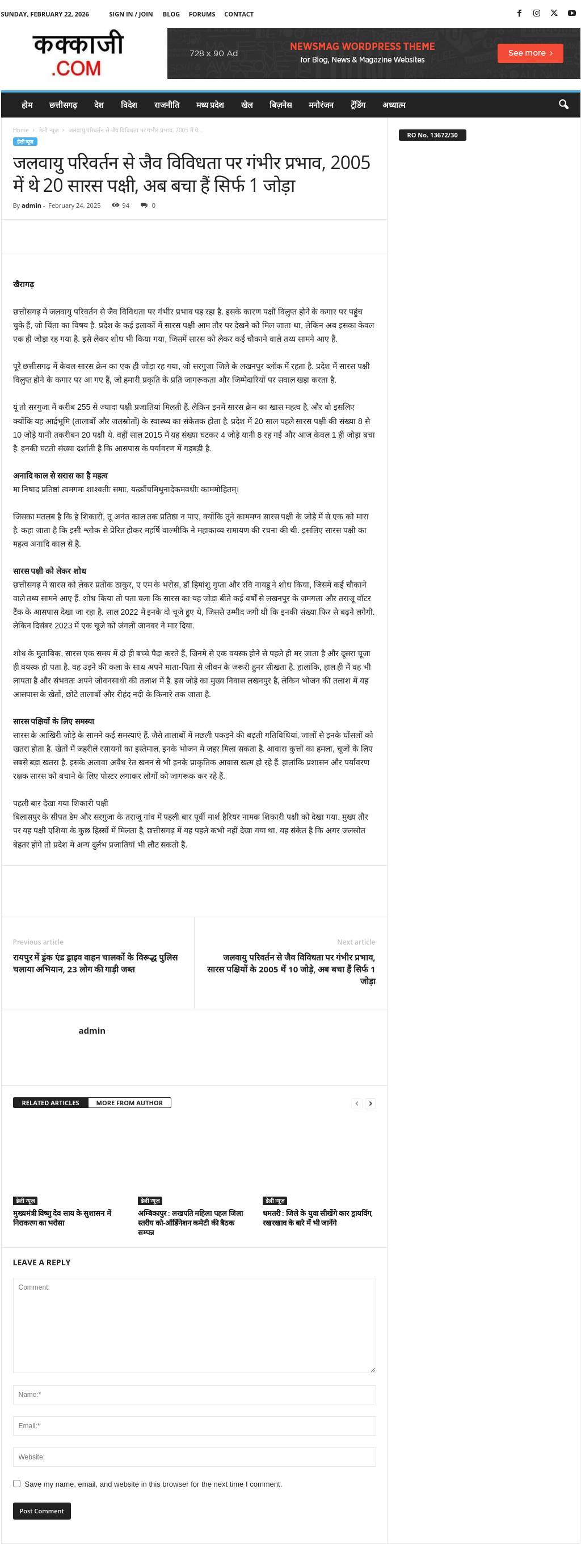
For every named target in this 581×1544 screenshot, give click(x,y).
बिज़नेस (281, 104)
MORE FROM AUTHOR (129, 1102)
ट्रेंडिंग (358, 104)
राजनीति (166, 104)
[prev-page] (357, 1103)
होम (27, 104)
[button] (563, 105)
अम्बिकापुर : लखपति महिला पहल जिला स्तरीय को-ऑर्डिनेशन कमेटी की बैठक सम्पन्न (190, 1222)
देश (99, 104)
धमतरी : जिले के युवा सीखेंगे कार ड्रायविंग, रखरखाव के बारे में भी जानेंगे (318, 1218)
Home (21, 130)
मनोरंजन (321, 104)
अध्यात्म (393, 104)
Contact (239, 14)
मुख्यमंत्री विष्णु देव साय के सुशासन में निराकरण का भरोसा (62, 1218)
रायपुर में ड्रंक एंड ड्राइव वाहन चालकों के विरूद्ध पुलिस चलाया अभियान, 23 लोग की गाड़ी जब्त (95, 963)
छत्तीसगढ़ (63, 104)
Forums (202, 14)
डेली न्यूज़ (48, 130)
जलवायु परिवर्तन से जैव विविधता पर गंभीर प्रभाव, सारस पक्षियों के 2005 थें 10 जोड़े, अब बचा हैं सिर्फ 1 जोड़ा (291, 969)
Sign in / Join (131, 14)
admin (31, 205)
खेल (246, 104)
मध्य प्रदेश (210, 104)
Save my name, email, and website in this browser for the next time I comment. (154, 1484)
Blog (171, 14)
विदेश (129, 104)
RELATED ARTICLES (50, 1102)
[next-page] (370, 1103)
